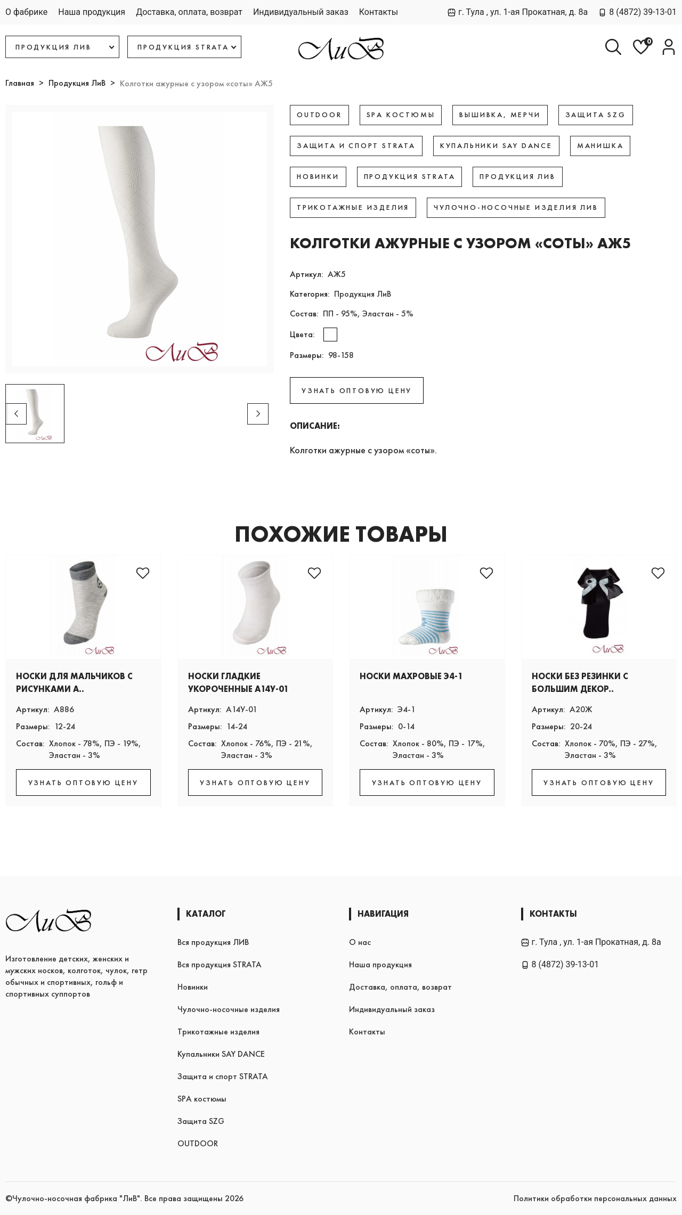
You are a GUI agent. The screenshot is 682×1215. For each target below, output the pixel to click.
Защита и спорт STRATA (222, 1076)
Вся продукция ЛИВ (213, 942)
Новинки (192, 986)
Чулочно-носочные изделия (228, 1009)
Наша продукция (91, 12)
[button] (258, 414)
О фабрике (26, 12)
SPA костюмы (201, 1098)
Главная (19, 82)
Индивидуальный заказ (300, 12)
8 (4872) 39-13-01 (637, 12)
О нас (360, 942)
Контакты (378, 12)
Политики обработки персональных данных (595, 1198)
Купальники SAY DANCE (221, 1053)
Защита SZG (200, 1121)
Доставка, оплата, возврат (189, 12)
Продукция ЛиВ (76, 82)
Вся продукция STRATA (219, 964)
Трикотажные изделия (218, 1031)
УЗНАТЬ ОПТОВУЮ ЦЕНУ (357, 390)
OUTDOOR (197, 1143)
